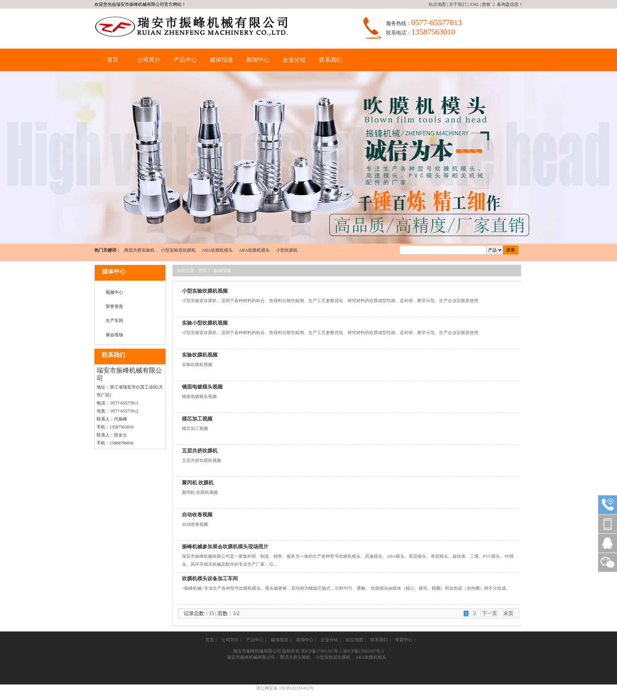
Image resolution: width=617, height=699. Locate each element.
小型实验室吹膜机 (178, 250)
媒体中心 (113, 271)
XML (474, 4)
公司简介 (149, 60)
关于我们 (457, 4)
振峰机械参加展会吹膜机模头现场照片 (225, 546)
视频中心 (114, 292)
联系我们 (330, 60)
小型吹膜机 (287, 250)
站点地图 (437, 4)
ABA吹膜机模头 (217, 250)
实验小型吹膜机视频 (205, 323)
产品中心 (185, 60)
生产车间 (114, 320)
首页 (112, 60)
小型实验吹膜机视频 (205, 291)
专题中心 (404, 639)
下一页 (489, 613)
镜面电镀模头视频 (202, 387)
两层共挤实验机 (139, 250)
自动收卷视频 (197, 514)
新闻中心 (257, 60)
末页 (508, 613)
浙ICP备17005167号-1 (321, 651)
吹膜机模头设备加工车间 (210, 578)
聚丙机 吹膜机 (198, 482)
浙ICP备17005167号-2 (363, 651)
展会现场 (114, 334)
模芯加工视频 (197, 419)
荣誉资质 (114, 306)
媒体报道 (221, 60)
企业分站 (294, 60)
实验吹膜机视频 (200, 355)
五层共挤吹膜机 (200, 451)
